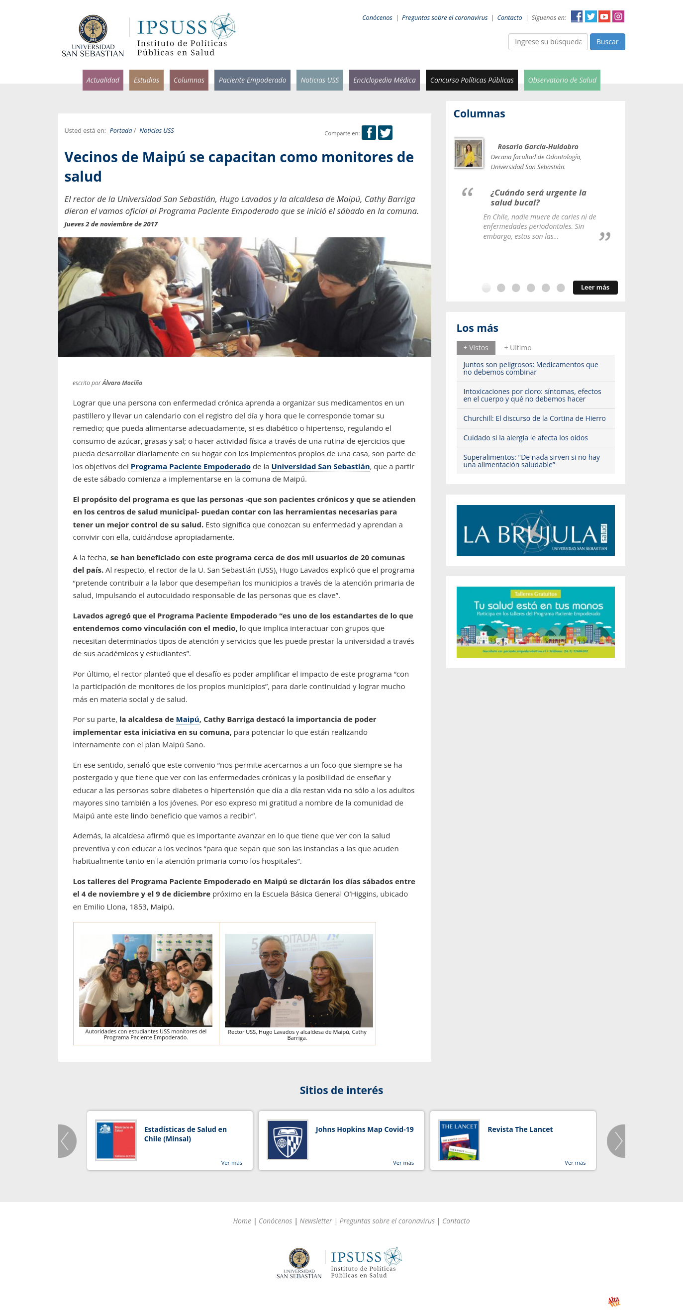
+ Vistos (476, 347)
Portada (121, 130)
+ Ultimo (517, 347)
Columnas (189, 80)
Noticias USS (319, 80)
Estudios (147, 80)
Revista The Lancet (520, 1129)
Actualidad (103, 80)
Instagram (618, 16)
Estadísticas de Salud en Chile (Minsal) (185, 1134)
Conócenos (377, 17)
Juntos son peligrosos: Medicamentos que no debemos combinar (531, 368)
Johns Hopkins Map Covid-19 (365, 1129)
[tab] (476, 348)
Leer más (595, 287)
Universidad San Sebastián (320, 466)
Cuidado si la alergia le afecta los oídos (526, 437)
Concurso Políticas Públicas (472, 80)
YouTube (604, 16)
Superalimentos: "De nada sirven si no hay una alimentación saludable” (532, 460)
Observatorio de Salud (562, 80)
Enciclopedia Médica (384, 80)
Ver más (231, 1162)
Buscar (607, 41)
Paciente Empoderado (253, 80)
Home (242, 1220)
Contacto (509, 17)
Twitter (591, 16)
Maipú (187, 719)
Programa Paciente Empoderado (191, 466)
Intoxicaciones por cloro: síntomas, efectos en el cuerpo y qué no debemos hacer (532, 395)
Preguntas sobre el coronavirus (445, 17)
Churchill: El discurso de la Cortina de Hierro (535, 418)
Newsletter (315, 1220)
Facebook (577, 16)
